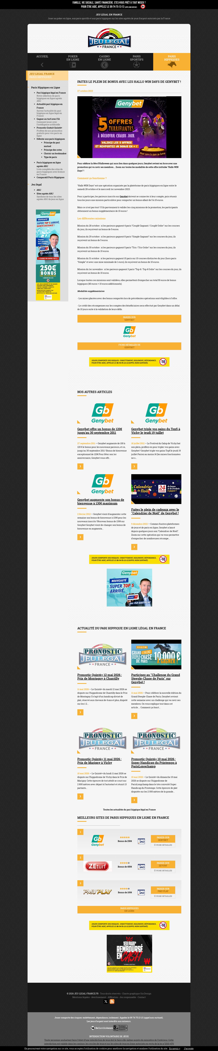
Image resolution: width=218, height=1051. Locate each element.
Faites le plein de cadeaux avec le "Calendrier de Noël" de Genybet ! (155, 511)
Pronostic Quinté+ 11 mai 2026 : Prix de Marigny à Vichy (99, 761)
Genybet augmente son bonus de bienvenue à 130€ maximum (100, 501)
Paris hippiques (129, 909)
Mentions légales (81, 997)
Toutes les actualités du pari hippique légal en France (129, 809)
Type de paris (50, 157)
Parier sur (129, 318)
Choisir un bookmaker (55, 153)
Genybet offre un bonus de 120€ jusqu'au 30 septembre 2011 (99, 431)
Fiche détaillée (163, 845)
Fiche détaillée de (129, 346)
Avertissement (98, 997)
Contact (142, 997)
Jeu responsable (128, 997)
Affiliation (113, 997)
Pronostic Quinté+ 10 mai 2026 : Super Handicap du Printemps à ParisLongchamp (154, 762)
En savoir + (174, 1048)
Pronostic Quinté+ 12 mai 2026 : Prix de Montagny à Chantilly (99, 676)
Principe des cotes (53, 149)
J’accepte (189, 1048)
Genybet (124, 196)
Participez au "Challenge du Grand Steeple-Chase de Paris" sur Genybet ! (155, 678)
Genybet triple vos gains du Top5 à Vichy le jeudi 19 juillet (155, 431)
